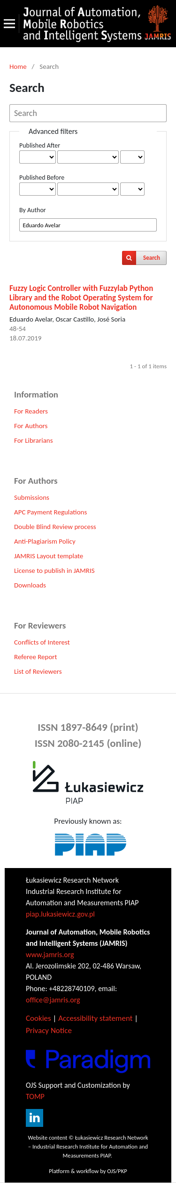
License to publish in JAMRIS (54, 570)
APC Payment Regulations (50, 512)
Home (18, 66)
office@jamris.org (53, 999)
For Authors (30, 426)
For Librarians (33, 440)
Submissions (31, 497)
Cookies (38, 1018)
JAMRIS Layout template (48, 556)
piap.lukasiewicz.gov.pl (60, 914)
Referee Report (35, 657)
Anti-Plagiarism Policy (45, 541)
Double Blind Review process (55, 526)
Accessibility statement (95, 1018)
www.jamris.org (50, 954)
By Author (32, 210)
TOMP (35, 1096)
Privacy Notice (49, 1030)
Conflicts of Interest (42, 642)
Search (151, 257)
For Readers (31, 411)
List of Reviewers (38, 671)
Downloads (30, 585)
